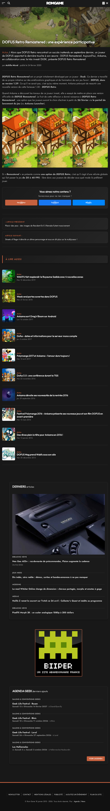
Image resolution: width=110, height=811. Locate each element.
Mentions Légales (42, 794)
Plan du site (96, 794)
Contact (27, 794)
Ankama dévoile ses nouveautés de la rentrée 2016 (42, 395)
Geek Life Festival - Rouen (25, 703)
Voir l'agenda (96, 758)
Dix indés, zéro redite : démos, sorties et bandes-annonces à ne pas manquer (50, 577)
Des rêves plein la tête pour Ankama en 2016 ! (40, 434)
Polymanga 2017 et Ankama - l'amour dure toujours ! (43, 355)
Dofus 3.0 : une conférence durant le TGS (37, 375)
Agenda (77, 801)
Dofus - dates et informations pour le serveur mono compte (47, 336)
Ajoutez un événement (76, 794)
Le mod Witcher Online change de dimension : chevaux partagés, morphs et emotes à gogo (57, 589)
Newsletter (14, 794)
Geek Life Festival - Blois (24, 718)
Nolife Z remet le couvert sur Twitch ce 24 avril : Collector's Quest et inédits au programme (57, 600)
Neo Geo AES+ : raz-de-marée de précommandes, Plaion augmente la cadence (50, 561)
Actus (5, 52)
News (83, 801)
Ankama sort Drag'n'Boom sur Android (36, 316)
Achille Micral (12, 65)
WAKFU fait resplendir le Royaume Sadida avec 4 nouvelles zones (50, 276)
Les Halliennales (20, 746)
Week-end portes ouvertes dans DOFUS (37, 296)
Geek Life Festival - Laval (24, 732)
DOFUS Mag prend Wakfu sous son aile (36, 454)
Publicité (58, 794)
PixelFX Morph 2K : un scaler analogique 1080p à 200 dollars (43, 612)
